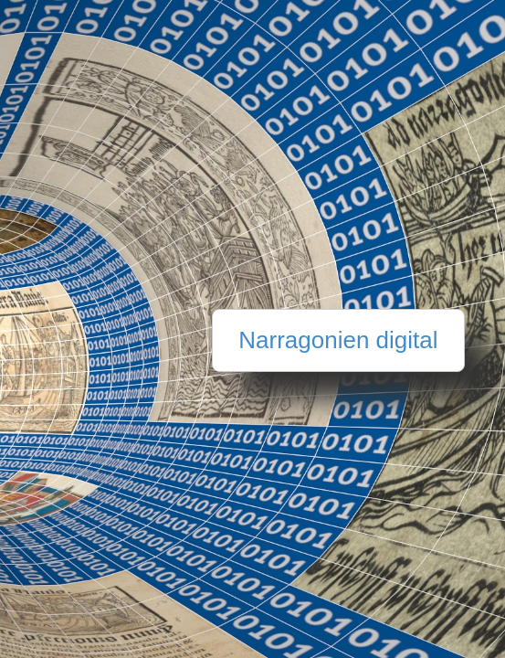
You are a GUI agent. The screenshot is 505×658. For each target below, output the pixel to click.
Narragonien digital (337, 340)
